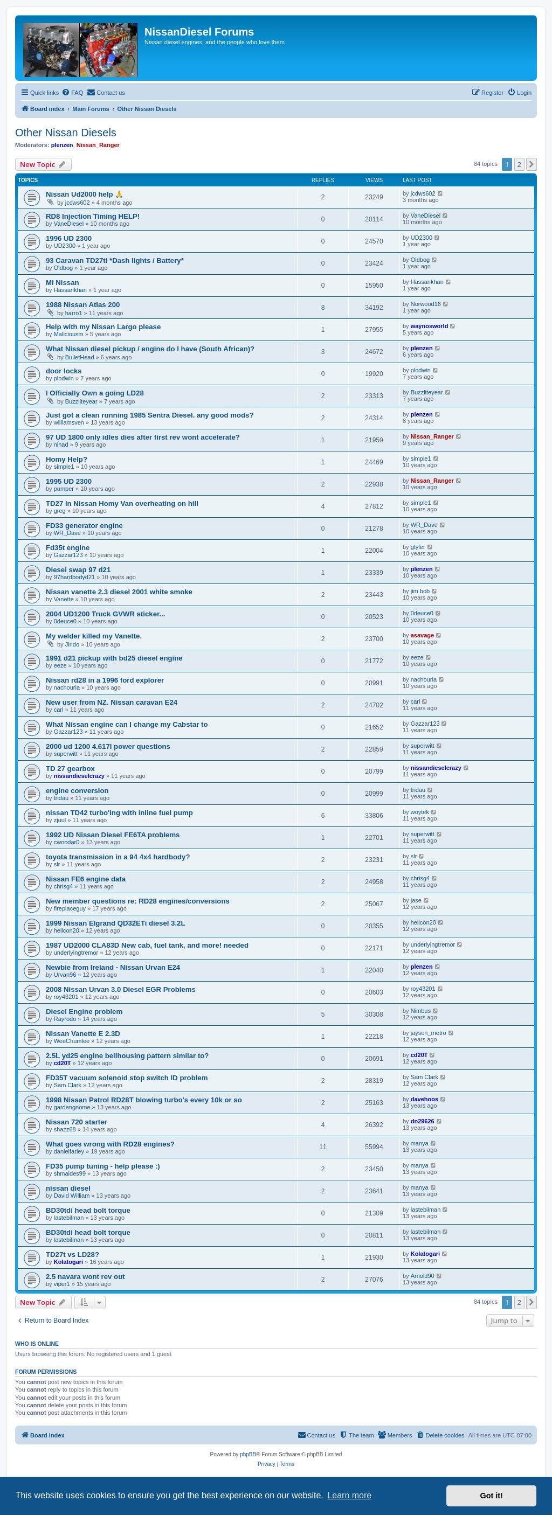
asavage (422, 635)
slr (57, 864)
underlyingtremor (76, 952)
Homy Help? (66, 459)
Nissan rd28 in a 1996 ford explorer (105, 680)
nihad (61, 444)
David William (72, 1195)
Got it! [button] (491, 1495)
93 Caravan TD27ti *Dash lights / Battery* (115, 260)
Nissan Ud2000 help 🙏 (84, 194)
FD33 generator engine (84, 526)
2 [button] (519, 164)
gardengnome (72, 1107)
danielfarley (69, 1151)
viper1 (62, 1284)
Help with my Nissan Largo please (103, 327)
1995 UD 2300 (69, 481)
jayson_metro (428, 1033)
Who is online (37, 1343)
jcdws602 (77, 202)
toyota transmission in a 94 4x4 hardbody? (118, 857)
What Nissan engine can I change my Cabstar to (127, 724)
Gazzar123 (68, 555)
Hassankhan (70, 290)
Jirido (72, 644)
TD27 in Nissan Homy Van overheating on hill (122, 503)
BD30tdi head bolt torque (88, 1210)
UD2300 (64, 245)
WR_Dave (67, 533)
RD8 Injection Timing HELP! (93, 216)
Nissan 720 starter (76, 1122)
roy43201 (66, 996)
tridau (61, 798)
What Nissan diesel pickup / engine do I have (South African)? (150, 349)
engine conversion (77, 791)
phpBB (248, 1454)
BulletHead (79, 357)
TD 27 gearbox (70, 769)
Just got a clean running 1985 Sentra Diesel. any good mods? (149, 415)
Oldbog (63, 268)
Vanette (64, 599)
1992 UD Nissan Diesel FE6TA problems (113, 835)
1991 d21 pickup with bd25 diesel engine (114, 658)
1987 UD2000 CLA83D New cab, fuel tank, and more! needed (147, 945)
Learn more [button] (349, 1495)
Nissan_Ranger (98, 145)
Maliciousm (69, 334)
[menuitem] (72, 92)
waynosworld (429, 326)
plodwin (64, 378)
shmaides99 (70, 1173)
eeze (60, 665)
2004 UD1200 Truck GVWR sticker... (105, 614)
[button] (531, 164)
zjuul (60, 820)
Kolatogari (68, 1262)
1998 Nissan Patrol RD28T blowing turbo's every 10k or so (144, 1100)
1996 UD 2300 (69, 238)
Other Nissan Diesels (65, 132)
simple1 (64, 466)
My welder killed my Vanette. (94, 636)
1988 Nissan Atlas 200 (83, 305)
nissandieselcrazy (79, 776)
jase (416, 900)
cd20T (62, 1063)
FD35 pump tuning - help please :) (103, 1166)
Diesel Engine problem (84, 1011)
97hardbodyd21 (74, 577)
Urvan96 (65, 974)
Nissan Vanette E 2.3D (83, 1034)
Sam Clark (67, 1085)
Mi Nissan (62, 283)
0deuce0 (65, 621)
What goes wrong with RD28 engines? (110, 1144)
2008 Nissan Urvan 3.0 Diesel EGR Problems (121, 989)
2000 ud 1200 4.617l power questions (108, 746)
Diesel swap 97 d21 (78, 570)
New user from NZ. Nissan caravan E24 (111, 702)
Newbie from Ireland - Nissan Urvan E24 (113, 967)
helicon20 (66, 930)
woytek (420, 812)
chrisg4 (63, 886)
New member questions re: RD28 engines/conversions (138, 901)
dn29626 (422, 1121)
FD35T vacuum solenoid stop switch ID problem (127, 1078)
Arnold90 (422, 1276)
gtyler (418, 547)
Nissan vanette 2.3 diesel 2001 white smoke (119, 592)
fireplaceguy (70, 908)
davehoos (424, 1099)
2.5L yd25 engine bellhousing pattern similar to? (127, 1056)
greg (60, 511)
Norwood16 (426, 304)
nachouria (67, 687)
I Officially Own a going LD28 (95, 393)
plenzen (62, 145)
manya (420, 1143)
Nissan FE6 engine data (86, 879)
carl (59, 709)
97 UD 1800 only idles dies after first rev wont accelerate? (143, 437)
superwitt (66, 753)
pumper (64, 488)
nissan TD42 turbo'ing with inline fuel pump (119, 813)
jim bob (420, 591)
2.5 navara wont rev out (85, 1277)
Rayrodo (65, 1019)
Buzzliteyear (81, 401)
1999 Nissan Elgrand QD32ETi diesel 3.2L (115, 923)
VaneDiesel (69, 223)
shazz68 (65, 1129)
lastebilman (69, 1217)
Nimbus (421, 1010)
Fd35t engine (67, 548)
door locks (64, 371)
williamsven (69, 422)
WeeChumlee (71, 1041)
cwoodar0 (67, 842)
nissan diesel (68, 1188)
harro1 (73, 313)
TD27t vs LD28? (72, 1254)
